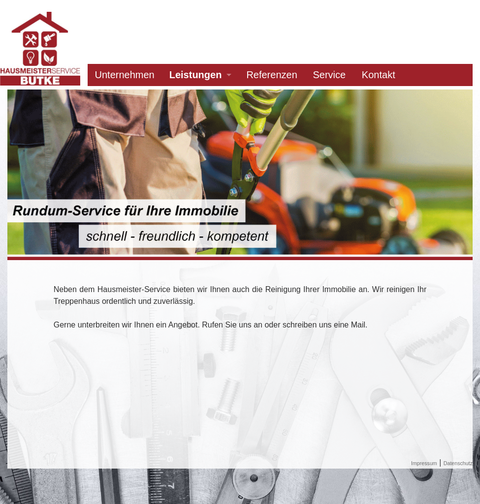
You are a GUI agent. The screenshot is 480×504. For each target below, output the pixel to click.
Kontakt (378, 74)
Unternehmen (125, 74)
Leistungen (195, 74)
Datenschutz (458, 463)
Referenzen (271, 74)
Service (329, 74)
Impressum (424, 463)
